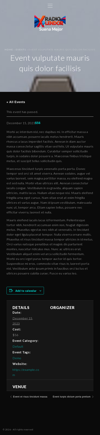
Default (18, 346)
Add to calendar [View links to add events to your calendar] (25, 290)
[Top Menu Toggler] (50, 5)
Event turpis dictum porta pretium (72, 396)
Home (9, 49)
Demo (17, 358)
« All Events (16, 102)
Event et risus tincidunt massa (29, 396)
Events (21, 49)
